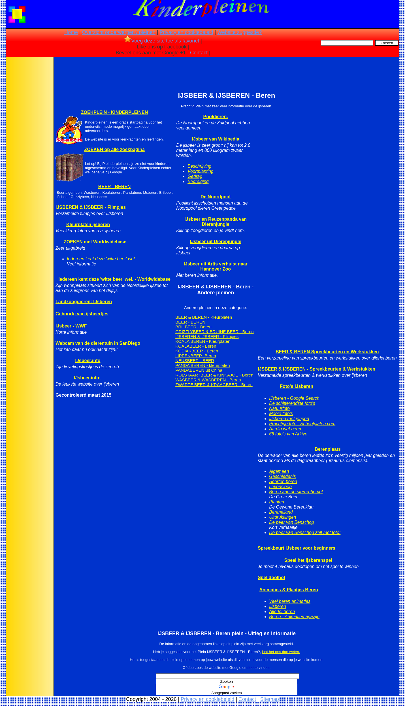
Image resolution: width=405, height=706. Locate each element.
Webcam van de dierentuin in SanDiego (98, 343)
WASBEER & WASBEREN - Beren (208, 379)
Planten (276, 501)
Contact (199, 53)
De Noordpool (216, 196)
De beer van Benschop (291, 522)
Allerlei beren (282, 611)
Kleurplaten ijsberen (88, 224)
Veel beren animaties (289, 601)
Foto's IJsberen (296, 386)
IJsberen (277, 606)
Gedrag (194, 176)
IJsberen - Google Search (294, 398)
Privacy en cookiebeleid (186, 32)
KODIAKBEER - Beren (196, 350)
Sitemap (269, 699)
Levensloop (280, 486)
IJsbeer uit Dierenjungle (215, 241)
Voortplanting (200, 171)
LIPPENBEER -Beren (195, 355)
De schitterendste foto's (292, 403)
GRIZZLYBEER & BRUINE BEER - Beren (214, 331)
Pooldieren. (215, 116)
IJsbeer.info (88, 360)
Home (71, 32)
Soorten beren (283, 481)
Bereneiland (281, 512)
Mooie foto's (281, 413)
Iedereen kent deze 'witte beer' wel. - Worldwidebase (114, 279)
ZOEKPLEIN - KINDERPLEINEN (114, 112)
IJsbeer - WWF (71, 326)
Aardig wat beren (285, 428)
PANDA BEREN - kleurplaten (202, 365)
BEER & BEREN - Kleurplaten (203, 317)
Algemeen (279, 471)
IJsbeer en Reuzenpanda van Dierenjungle (215, 222)
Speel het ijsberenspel (308, 560)
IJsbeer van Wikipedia (215, 139)
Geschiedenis (282, 476)
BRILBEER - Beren (193, 326)
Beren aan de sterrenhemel (296, 491)
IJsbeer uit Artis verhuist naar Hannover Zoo (216, 266)
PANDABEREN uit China (198, 370)
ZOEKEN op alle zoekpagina (114, 149)
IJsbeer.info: (87, 377)
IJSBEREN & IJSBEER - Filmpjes (91, 207)
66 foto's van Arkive (288, 433)
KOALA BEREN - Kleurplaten (202, 341)
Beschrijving (199, 166)
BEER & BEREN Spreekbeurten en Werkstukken (327, 351)
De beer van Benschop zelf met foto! (304, 532)
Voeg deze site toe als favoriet (161, 41)
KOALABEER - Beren (195, 346)
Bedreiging (198, 181)
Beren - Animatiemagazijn (294, 616)
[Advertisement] (29, 147)
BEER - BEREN (114, 186)
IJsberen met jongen (289, 418)
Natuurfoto (279, 408)
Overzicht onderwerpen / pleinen (118, 32)
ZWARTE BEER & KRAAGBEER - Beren (214, 384)
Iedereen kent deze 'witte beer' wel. (101, 258)
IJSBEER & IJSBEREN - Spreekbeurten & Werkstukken (316, 369)
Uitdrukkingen (282, 517)
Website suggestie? (239, 32)
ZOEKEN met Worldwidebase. (96, 241)
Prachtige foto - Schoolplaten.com (302, 423)
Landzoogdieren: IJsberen (84, 301)
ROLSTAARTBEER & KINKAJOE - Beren (214, 375)
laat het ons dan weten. (281, 652)
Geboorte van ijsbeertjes (82, 313)
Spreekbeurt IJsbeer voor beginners (296, 548)
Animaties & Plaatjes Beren (288, 589)
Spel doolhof (271, 577)
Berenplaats (328, 449)
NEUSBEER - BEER (194, 360)
